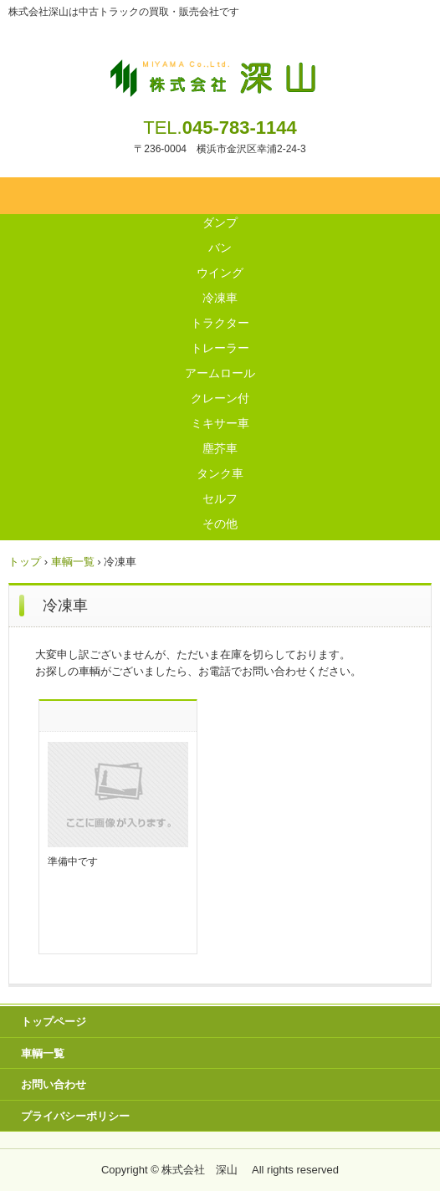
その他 (220, 523)
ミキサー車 (220, 423)
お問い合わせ (53, 1084)
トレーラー (220, 348)
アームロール (220, 373)
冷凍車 (220, 297)
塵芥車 (220, 448)
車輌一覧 (42, 1053)
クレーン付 (220, 398)
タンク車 (220, 473)
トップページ (53, 1021)
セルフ (220, 498)
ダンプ (220, 222)
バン (220, 247)
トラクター (220, 323)
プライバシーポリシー (75, 1116)
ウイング (220, 272)
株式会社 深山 (220, 74)
